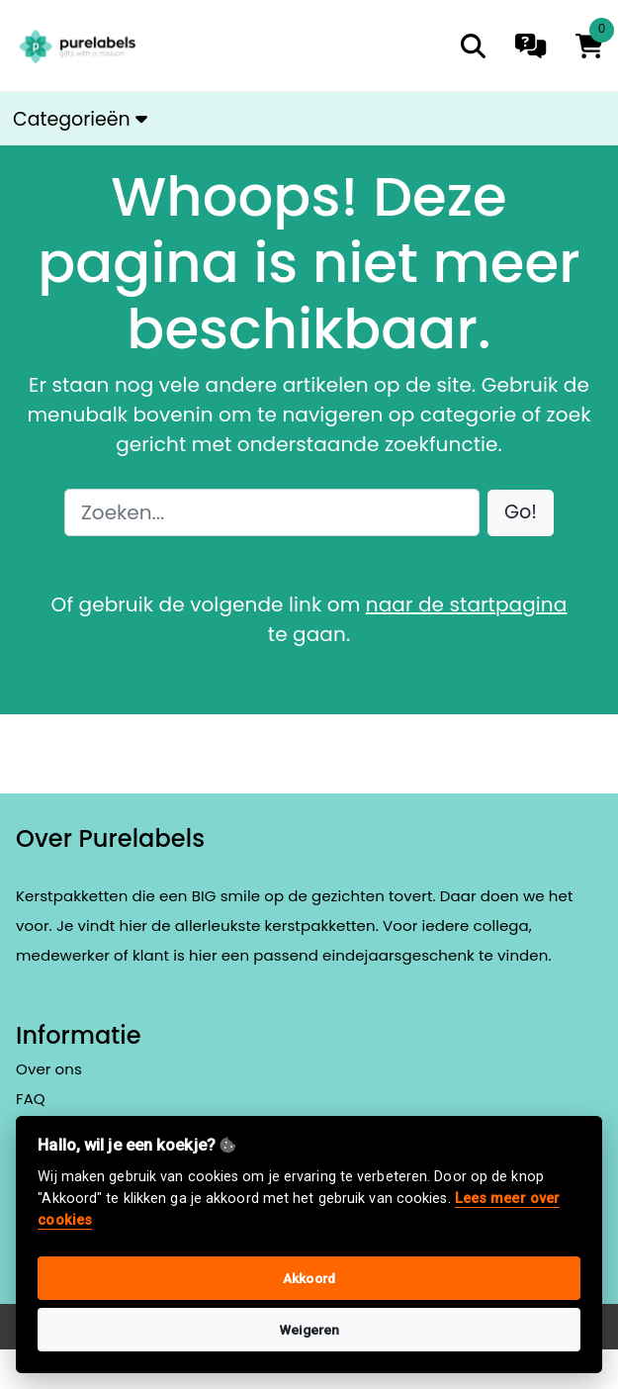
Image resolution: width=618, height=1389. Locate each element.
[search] (473, 46)
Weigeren (309, 1330)
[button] (520, 513)
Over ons (49, 1069)
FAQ (30, 1098)
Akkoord (309, 1278)
